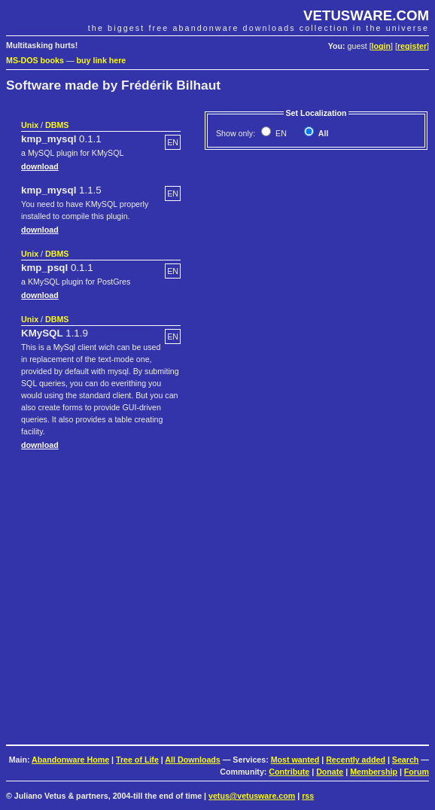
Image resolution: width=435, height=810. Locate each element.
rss (308, 795)
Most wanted (295, 759)
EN (280, 133)
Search (405, 759)
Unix (29, 124)
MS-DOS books (35, 60)
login (381, 45)
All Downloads (192, 759)
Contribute (289, 771)
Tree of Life (137, 759)
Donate (329, 771)
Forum (416, 771)
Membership (373, 771)
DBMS (56, 124)
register (412, 45)
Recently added (355, 759)
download (40, 166)
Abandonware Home (70, 759)
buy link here (101, 60)
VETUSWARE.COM (366, 15)
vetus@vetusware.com (251, 795)
